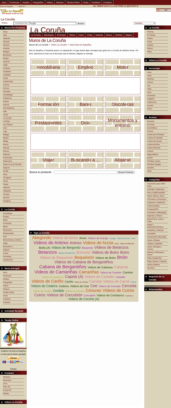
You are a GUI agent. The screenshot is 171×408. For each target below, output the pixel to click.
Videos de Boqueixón (56, 258)
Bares (5, 227)
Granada (6, 91)
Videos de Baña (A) (127, 243)
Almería (6, 45)
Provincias (14, 2)
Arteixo (76, 243)
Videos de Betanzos (111, 247)
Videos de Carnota (81, 282)
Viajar (5, 243)
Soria (5, 174)
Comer (5, 253)
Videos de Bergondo (66, 247)
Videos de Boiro (105, 252)
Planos (150, 48)
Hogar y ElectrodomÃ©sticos (155, 226)
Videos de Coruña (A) (83, 299)
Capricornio (151, 102)
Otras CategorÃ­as (154, 258)
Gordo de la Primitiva (155, 135)
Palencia (6, 154)
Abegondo (41, 237)
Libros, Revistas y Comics (154, 248)
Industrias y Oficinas (155, 230)
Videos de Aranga (98, 238)
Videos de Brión (105, 257)
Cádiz (5, 65)
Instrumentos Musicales (156, 237)
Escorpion (151, 96)
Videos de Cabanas (100, 267)
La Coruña (7, 118)
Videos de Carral (116, 281)
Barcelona (7, 55)
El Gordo (150, 125)
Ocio (5, 237)
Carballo (120, 277)
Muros (109, 35)
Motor (5, 220)
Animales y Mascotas (155, 189)
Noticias (60, 2)
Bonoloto (150, 121)
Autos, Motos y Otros (155, 196)
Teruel (5, 181)
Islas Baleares (8, 108)
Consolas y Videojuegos (157, 212)
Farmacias (7, 256)
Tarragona (7, 178)
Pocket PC (7, 390)
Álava (5, 32)
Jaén (5, 111)
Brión (122, 257)
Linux (5, 384)
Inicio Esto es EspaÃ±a (80, 45)
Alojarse (6, 250)
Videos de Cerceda (110, 286)
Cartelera (96, 2)
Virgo (149, 89)
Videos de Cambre (110, 272)
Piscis (149, 109)
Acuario (150, 105)
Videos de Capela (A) (53, 277)
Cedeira (64, 286)
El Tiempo (151, 35)
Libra (149, 92)
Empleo (6, 217)
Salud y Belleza (153, 265)
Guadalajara (8, 95)
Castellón (7, 75)
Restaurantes (8, 233)
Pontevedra (7, 158)
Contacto (107, 2)
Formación (7, 223)
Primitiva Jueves (153, 161)
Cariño (69, 281)
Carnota (95, 281)
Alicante (6, 42)
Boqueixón (84, 257)
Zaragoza (7, 201)
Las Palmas (7, 125)
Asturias (6, 48)
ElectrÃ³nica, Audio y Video (155, 220)
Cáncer (150, 82)
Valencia (6, 188)
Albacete (6, 38)
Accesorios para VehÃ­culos (156, 185)
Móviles (6, 393)
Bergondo (87, 247)
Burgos (6, 58)
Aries (149, 72)
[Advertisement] (64, 195)
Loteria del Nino (153, 144)
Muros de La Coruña (47, 40)
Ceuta (5, 78)
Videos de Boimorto (66, 253)
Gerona (6, 88)
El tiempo (61, 35)
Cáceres (6, 62)
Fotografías (38, 2)
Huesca (6, 105)
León (5, 128)
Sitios (149, 52)
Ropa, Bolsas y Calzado (156, 261)
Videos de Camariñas (55, 271)
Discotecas (7, 230)
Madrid (6, 138)
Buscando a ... (9, 247)
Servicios (151, 268)
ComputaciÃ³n (153, 209)
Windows (6, 377)
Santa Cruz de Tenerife (12, 164)
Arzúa (117, 243)
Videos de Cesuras (75, 291)
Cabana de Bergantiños (62, 266)
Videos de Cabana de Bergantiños (83, 262)
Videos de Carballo (99, 277)
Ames (83, 238)
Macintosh (7, 380)
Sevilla (5, 171)
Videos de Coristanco (110, 295)
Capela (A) (74, 276)
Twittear (4, 23)
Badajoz (6, 52)
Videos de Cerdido (42, 291)
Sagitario (150, 99)
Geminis (150, 79)
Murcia (5, 144)
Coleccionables (153, 206)
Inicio (4, 2)
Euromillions (152, 128)
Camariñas (89, 272)
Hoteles (25, 2)
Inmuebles (151, 234)
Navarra (6, 148)
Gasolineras (8, 260)
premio (150, 158)
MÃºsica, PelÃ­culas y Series (155, 253)
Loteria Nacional (153, 148)
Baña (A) (44, 247)
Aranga (113, 238)
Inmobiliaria (7, 213)
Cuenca (6, 85)
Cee (93, 286)
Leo (148, 86)
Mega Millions (152, 154)
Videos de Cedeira (44, 286)
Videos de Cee (79, 286)
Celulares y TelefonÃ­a (156, 203)
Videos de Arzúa (98, 242)
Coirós (39, 295)
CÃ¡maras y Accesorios (156, 199)
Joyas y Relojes (153, 240)
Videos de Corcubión (64, 295)
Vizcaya (6, 194)
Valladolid (7, 191)
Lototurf (150, 151)
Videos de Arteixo (51, 242)
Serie (149, 171)
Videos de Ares (123, 238)
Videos (50, 2)
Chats (86, 2)
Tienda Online (73, 2)
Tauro (149, 76)
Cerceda (129, 286)
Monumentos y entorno (12, 240)
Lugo (5, 131)
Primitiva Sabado (154, 164)
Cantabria (7, 72)
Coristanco (129, 296)
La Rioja (6, 121)
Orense (6, 151)
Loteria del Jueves (154, 141)
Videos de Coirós (118, 290)
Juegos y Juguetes (154, 244)
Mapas (128, 35)
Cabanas (121, 267)
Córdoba (6, 68)
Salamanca (7, 161)
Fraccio (150, 131)
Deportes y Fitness (154, 216)
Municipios (49, 35)
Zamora (6, 198)
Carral (133, 282)
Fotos (81, 35)
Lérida (5, 115)
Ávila (5, 35)
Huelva (6, 101)
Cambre (128, 272)
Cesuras (93, 290)
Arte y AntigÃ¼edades (156, 193)
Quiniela (150, 168)
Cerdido (58, 291)
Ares (133, 238)
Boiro (124, 252)
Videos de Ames (65, 238)
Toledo (5, 184)
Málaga (6, 135)
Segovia (6, 168)
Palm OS (6, 387)
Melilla (5, 141)
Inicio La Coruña (59, 45)
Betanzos (47, 252)
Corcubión (89, 295)
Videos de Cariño (47, 281)
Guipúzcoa (7, 98)
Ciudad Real (8, 81)
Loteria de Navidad (154, 138)
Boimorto (83, 252)
